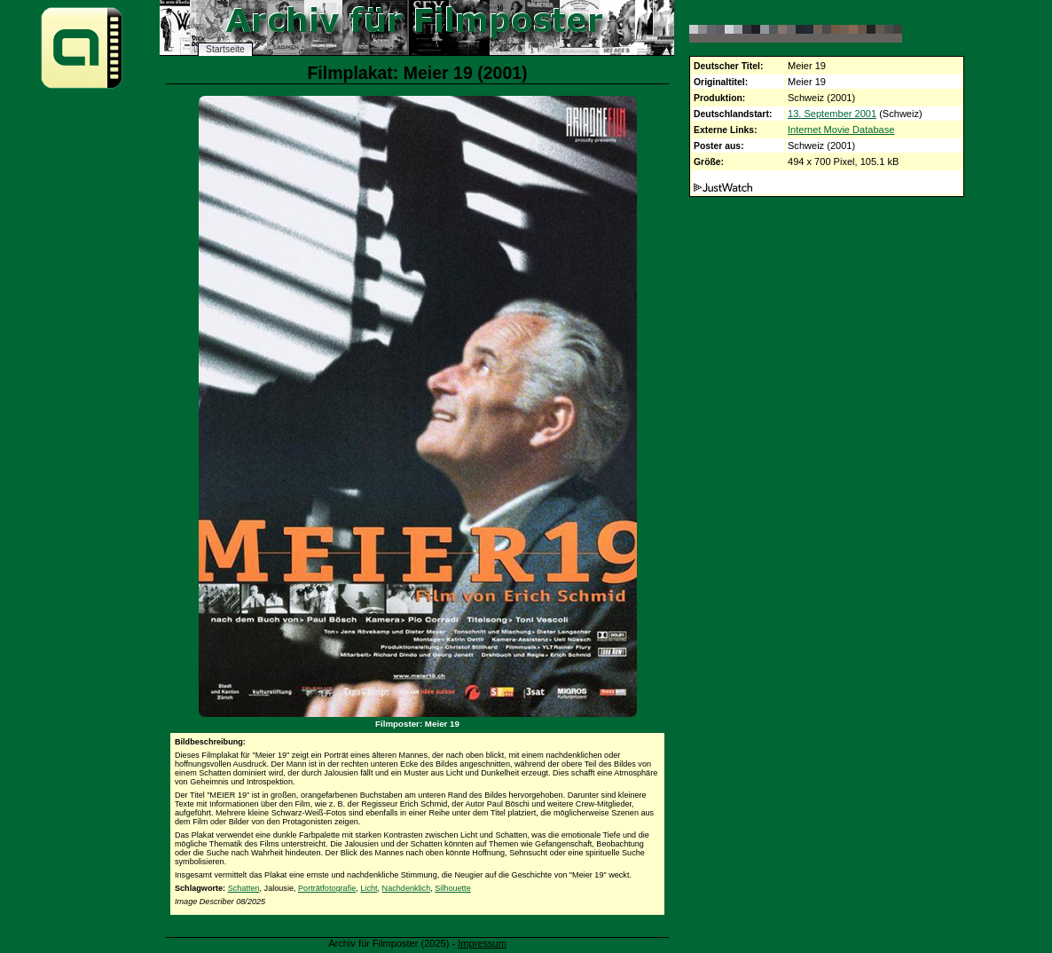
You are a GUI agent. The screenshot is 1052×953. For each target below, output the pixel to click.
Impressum (482, 943)
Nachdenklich (406, 888)
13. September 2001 (832, 113)
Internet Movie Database (841, 129)
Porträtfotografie (327, 888)
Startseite (225, 49)
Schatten (244, 888)
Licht (368, 888)
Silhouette (452, 888)
